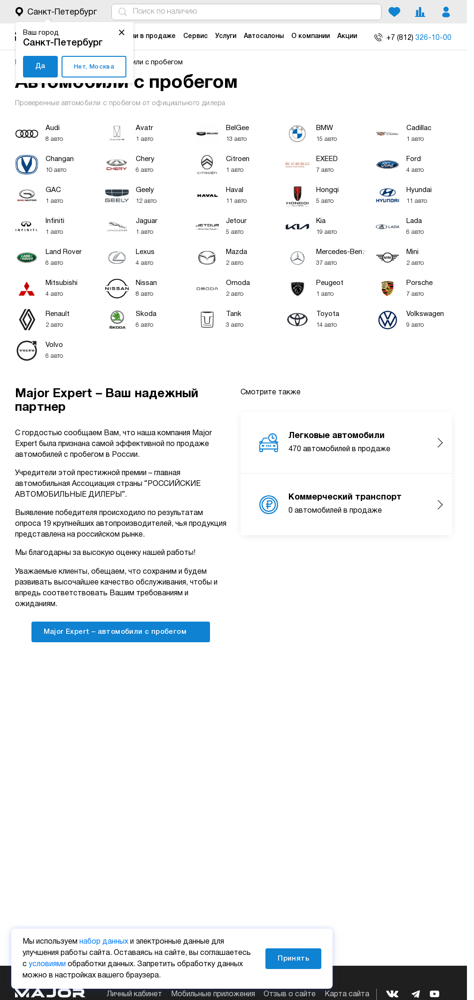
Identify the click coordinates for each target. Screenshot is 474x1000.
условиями (47, 964)
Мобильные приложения (213, 994)
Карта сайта (347, 994)
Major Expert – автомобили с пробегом (121, 631)
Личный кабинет (134, 994)
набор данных (103, 941)
